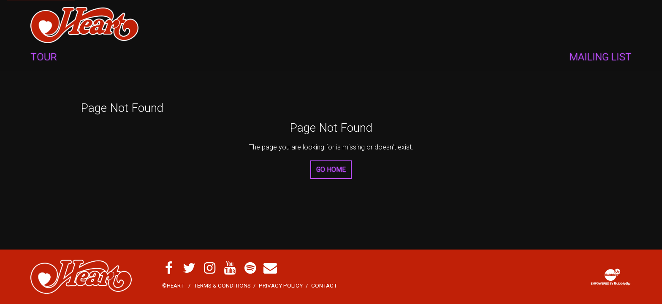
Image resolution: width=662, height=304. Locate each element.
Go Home (331, 170)
